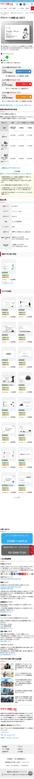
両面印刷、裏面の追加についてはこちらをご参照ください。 (16, 105)
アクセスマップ (5, 726)
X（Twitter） (15, 759)
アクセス (20, 740)
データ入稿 (20, 8)
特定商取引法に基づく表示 (12, 756)
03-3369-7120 (17, 547)
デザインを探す (12, 8)
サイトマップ (25, 756)
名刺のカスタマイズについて (11, 168)
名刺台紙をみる (15, 173)
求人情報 (20, 745)
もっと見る (17, 497)
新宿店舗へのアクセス (6, 605)
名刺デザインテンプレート (17, 12)
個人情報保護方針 (20, 753)
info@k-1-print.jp (17, 535)
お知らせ (20, 743)
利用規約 (9, 753)
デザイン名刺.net (4, 12)
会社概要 (4, 740)
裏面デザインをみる (5, 173)
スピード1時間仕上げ (24, 84)
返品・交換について (5, 635)
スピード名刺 (3, 8)
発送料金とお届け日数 (6, 582)
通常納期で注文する (23, 71)
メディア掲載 (5, 743)
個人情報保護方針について (8, 648)
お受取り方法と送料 (25, 192)
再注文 (27, 8)
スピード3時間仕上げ (24, 96)
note (7, 759)
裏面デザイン (4, 149)
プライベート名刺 (29, 12)
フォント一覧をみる (26, 173)
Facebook (24, 759)
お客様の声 (5, 745)
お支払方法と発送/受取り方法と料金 (10, 572)
